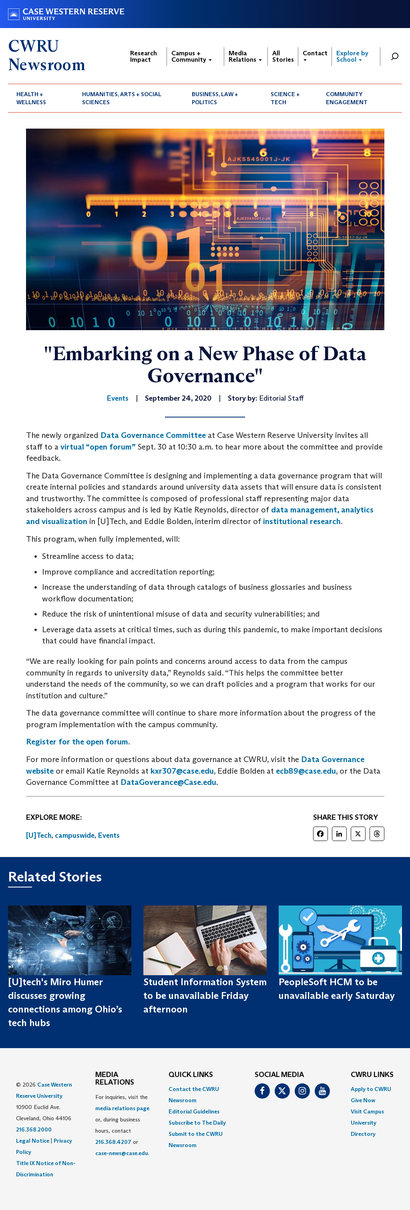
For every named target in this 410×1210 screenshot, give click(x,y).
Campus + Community (191, 56)
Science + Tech (285, 98)
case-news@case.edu (121, 1153)
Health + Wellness (31, 98)
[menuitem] (41, 98)
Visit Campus (367, 1111)
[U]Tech (38, 835)
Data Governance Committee (153, 435)
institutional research (302, 521)
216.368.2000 (34, 1129)
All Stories (283, 56)
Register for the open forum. (78, 741)
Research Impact (143, 56)
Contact (315, 55)
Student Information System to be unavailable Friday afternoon (205, 995)
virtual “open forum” (98, 447)
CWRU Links (372, 1075)
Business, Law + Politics (215, 98)
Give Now (363, 1100)
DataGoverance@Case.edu (168, 782)
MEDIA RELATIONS (114, 1079)
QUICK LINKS (191, 1075)
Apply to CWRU (371, 1089)
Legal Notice (32, 1140)
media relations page (122, 1108)
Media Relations (245, 56)
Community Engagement (347, 98)
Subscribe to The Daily (197, 1122)
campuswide (74, 835)
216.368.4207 (113, 1141)
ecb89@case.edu (306, 771)
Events (109, 835)
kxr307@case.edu (182, 771)
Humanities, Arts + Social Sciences (121, 98)
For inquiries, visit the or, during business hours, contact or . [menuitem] (122, 1125)
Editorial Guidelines (194, 1111)
